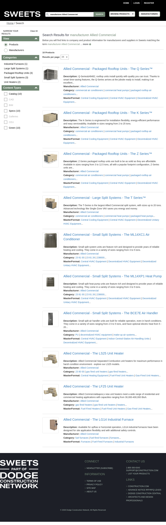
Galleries (13, 116)
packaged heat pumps (142, 216)
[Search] (75, 14)
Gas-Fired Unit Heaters (147, 375)
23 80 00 (79, 371)
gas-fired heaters (117, 371)
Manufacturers (16, 50)
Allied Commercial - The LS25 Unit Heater (93, 353)
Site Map (91, 488)
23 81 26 (90, 257)
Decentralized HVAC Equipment (124, 261)
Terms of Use (94, 481)
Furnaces (85, 441)
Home (126, 3)
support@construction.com (142, 470)
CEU (11, 122)
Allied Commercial (89, 86)
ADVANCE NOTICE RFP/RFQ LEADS (144, 490)
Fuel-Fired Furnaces (102, 441)
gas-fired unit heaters (105, 404)
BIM (11, 105)
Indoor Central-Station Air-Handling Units (128, 338)
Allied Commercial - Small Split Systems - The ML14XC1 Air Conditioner (106, 237)
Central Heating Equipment (94, 375)
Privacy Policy (95, 484)
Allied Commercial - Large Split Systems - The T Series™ (104, 197)
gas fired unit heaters (96, 371)
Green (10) (14, 128)
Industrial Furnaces (124, 441)
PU (76, 334)
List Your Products (139, 474)
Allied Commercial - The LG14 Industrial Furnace (98, 419)
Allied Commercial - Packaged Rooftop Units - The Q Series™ (108, 69)
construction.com (138, 486)
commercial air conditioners (89, 90)
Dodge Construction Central (144, 493)
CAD (11, 99)
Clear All (34, 31)
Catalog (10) (15, 94)
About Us (91, 492)
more (86, 44)
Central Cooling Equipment (94, 98)
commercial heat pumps (117, 90)
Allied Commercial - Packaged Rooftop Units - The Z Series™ (107, 153)
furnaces (114, 438)
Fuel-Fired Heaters (90, 408)
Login (136, 3)
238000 (100, 257)
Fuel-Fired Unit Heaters (122, 375)
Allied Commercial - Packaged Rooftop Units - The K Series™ (107, 113)
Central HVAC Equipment (123, 98)
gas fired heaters (83, 404)
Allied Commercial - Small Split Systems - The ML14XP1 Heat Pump (112, 276)
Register (149, 3)
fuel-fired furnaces (99, 438)
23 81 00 (79, 257)
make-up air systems (124, 334)
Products (13, 44)
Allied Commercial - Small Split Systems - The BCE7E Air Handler (110, 313)
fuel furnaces (81, 438)
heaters (121, 404)
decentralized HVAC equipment (96, 334)
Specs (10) (14, 111)
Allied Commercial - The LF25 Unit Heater (93, 386)
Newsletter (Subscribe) (100, 468)
